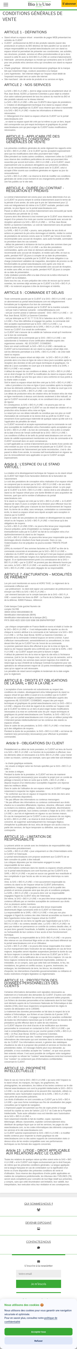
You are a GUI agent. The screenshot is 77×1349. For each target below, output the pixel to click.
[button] (5, 4)
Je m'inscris (38, 1284)
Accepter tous (38, 1331)
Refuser (38, 1340)
